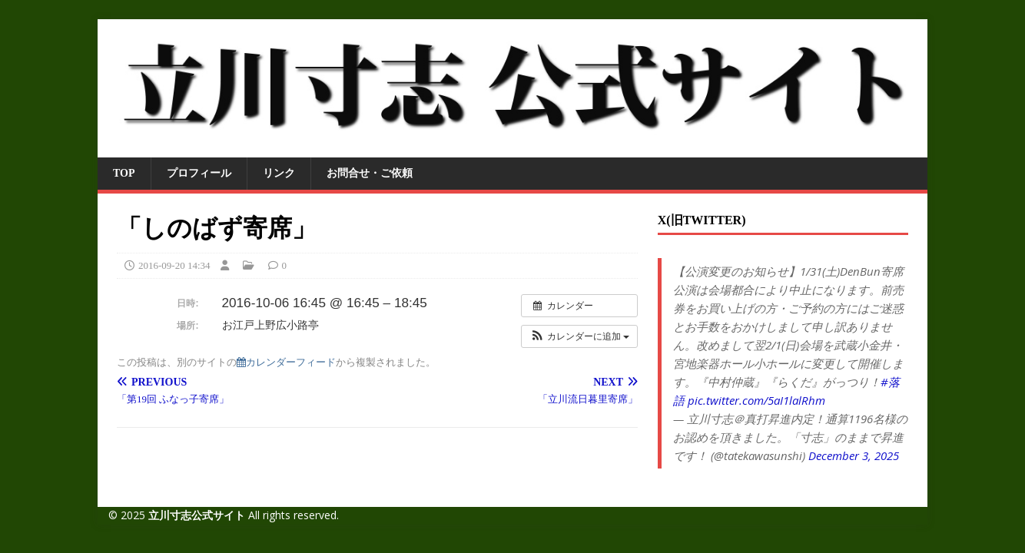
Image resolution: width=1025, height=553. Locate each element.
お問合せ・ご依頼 (370, 173)
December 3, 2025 (853, 455)
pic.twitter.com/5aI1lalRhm (756, 400)
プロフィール (199, 173)
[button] (579, 336)
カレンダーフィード (286, 362)
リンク (279, 173)
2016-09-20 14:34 (174, 265)
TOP (124, 173)
